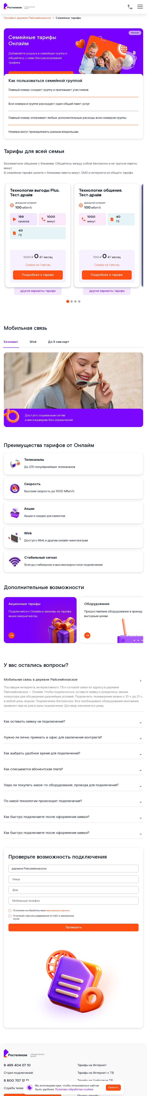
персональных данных (58, 910)
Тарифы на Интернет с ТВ (95, 1073)
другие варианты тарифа (38, 291)
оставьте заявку (87, 692)
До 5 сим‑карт (58, 342)
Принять (113, 1087)
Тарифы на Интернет (92, 1065)
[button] (67, 301)
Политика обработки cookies (74, 1089)
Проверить (73, 927)
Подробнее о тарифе (38, 275)
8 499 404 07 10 (17, 1065)
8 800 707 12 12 (16, 1080)
